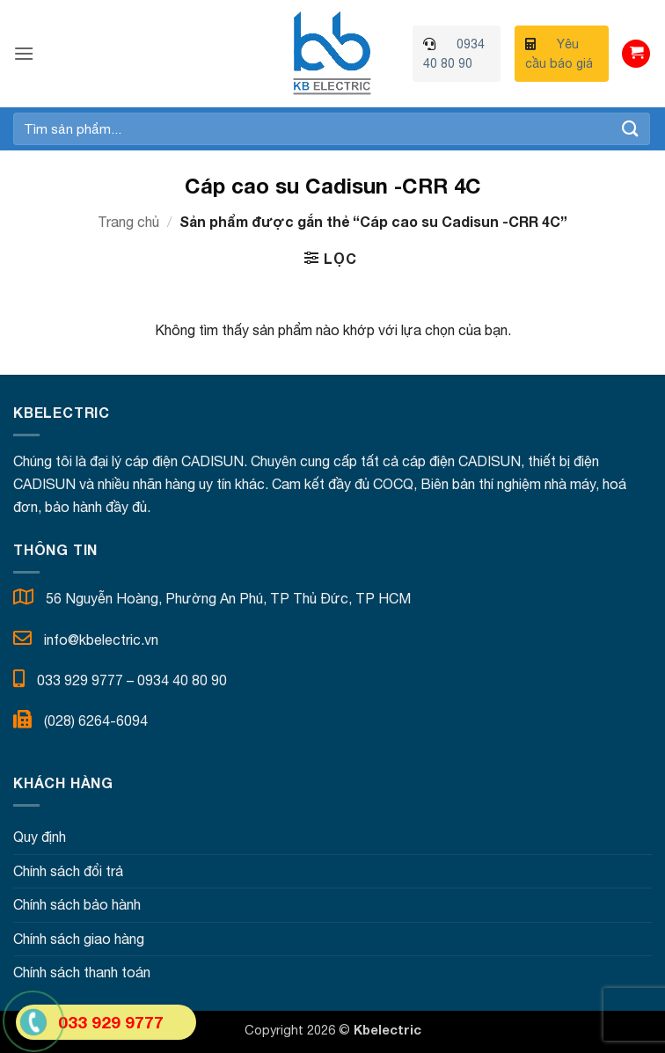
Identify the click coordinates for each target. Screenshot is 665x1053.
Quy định (39, 837)
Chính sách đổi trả (68, 871)
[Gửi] (630, 129)
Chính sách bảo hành (77, 904)
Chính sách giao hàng (78, 939)
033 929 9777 (80, 680)
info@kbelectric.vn (101, 639)
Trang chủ (128, 222)
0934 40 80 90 (182, 680)
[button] (23, 53)
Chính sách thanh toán (81, 972)
